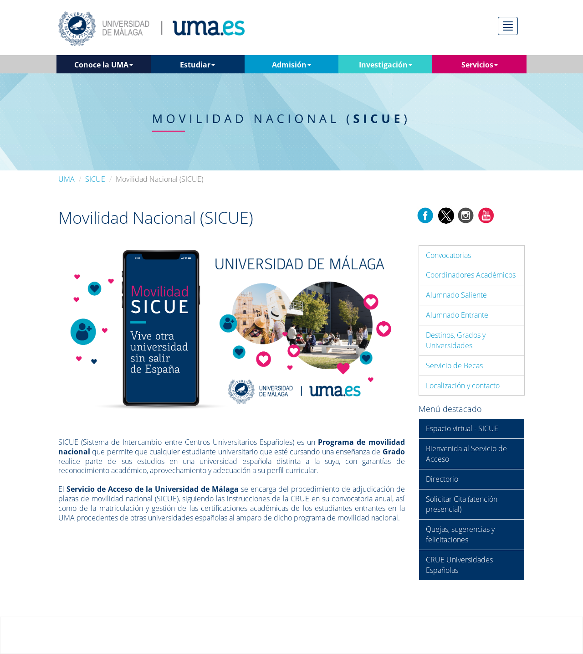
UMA (66, 179)
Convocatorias (448, 255)
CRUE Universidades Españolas (459, 565)
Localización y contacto (463, 386)
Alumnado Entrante (457, 315)
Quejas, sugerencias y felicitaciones (460, 534)
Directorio (442, 479)
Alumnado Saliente (456, 295)
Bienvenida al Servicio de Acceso (466, 453)
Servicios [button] (479, 65)
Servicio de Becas (454, 365)
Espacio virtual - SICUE (462, 428)
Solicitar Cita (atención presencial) (461, 504)
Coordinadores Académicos (471, 275)
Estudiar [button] (197, 65)
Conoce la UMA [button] (103, 65)
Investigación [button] (385, 65)
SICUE (95, 179)
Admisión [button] (291, 65)
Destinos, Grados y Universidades (456, 340)
